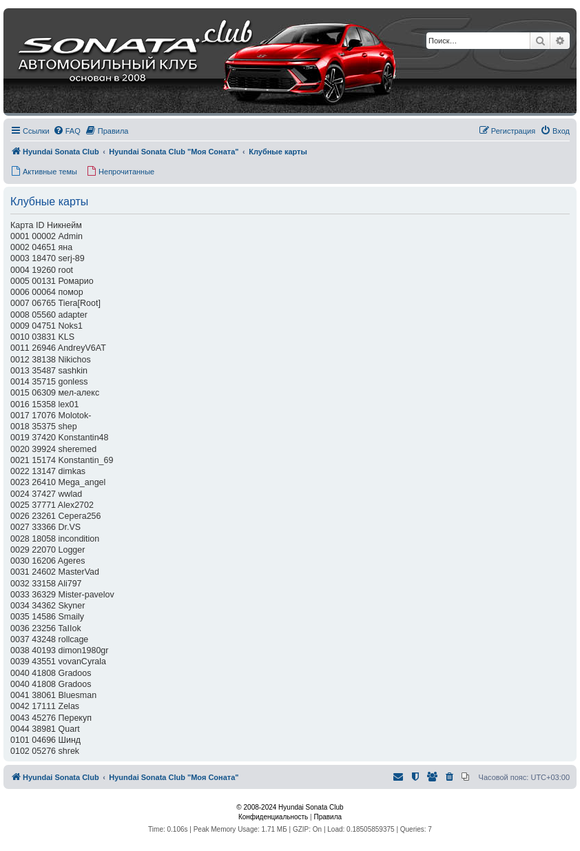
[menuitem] (67, 131)
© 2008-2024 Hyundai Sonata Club (289, 807)
